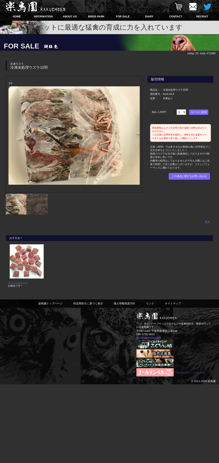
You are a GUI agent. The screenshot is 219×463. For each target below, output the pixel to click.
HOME (17, 16)
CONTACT (175, 16)
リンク (150, 306)
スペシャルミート (18, 285)
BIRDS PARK (96, 16)
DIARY (149, 16)
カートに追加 (199, 112)
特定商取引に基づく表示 (88, 306)
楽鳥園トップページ (50, 306)
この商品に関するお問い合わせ (189, 176)
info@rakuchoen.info (148, 340)
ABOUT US (70, 16)
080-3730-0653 (145, 337)
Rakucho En (183, 375)
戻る (207, 221)
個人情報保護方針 (124, 306)
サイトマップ (173, 306)
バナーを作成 (198, 375)
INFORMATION (43, 16)
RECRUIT (202, 16)
